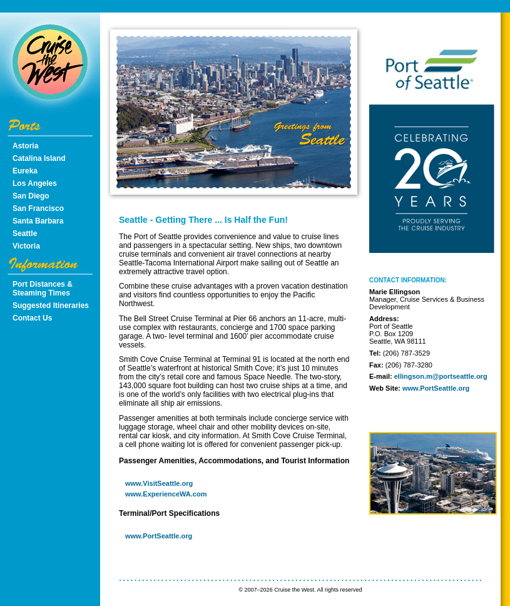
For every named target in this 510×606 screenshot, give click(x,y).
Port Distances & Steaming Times (43, 288)
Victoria (26, 246)
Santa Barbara (38, 221)
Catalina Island (39, 158)
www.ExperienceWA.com (166, 494)
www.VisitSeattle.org (159, 483)
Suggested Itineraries (51, 305)
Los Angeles (35, 183)
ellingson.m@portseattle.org (440, 376)
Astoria (25, 145)
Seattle (25, 233)
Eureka (25, 171)
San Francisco (38, 208)
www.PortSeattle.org (158, 536)
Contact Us (32, 318)
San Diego (31, 196)
